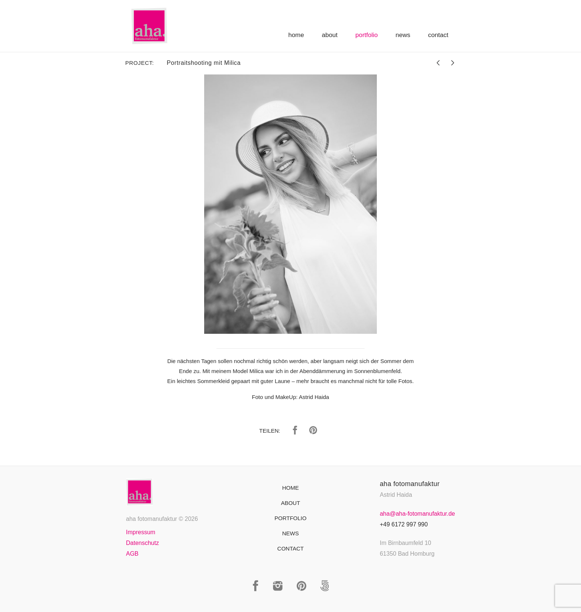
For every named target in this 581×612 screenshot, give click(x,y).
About (330, 35)
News (403, 35)
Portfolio (366, 35)
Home (296, 35)
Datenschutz (142, 543)
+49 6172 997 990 (404, 524)
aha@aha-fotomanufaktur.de (417, 513)
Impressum (140, 532)
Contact (438, 35)
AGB (132, 554)
